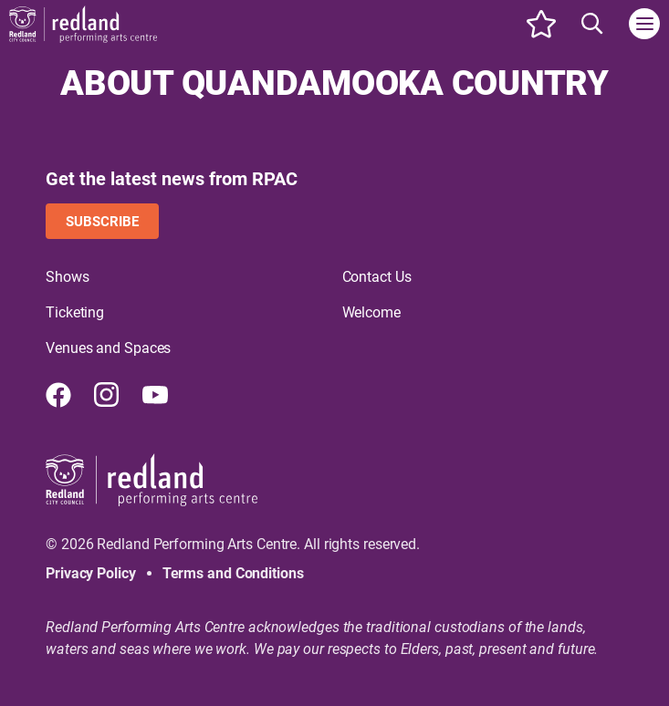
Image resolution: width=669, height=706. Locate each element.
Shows (67, 277)
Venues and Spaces (108, 348)
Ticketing (75, 312)
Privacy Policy (91, 573)
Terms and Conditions (233, 573)
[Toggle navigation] (644, 23)
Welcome (371, 312)
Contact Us (377, 277)
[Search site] (592, 23)
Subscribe (102, 221)
